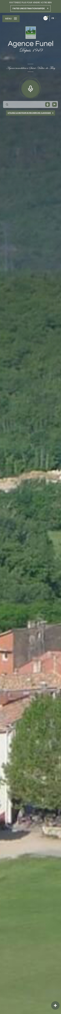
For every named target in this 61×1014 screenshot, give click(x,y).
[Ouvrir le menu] (11, 18)
